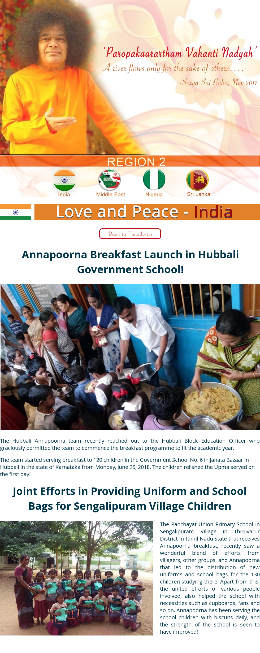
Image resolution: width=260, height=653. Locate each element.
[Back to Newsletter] (130, 233)
